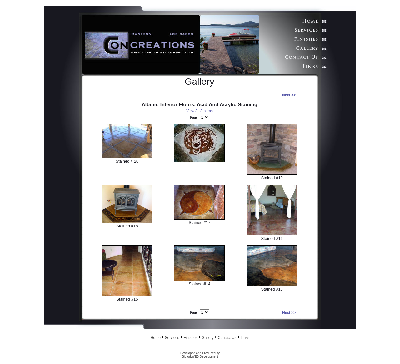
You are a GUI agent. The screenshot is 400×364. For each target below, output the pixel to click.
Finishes (190, 338)
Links (245, 338)
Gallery (207, 338)
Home (156, 338)
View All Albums (199, 111)
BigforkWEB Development (200, 356)
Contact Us (227, 338)
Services (172, 338)
